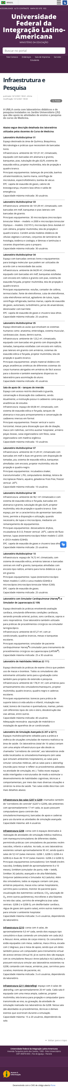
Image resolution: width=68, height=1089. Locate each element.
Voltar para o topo (57, 1040)
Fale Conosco (12, 57)
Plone (53, 1085)
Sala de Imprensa (42, 57)
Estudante (34, 60)
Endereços (26, 57)
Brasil (10, 2)
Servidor (57, 57)
